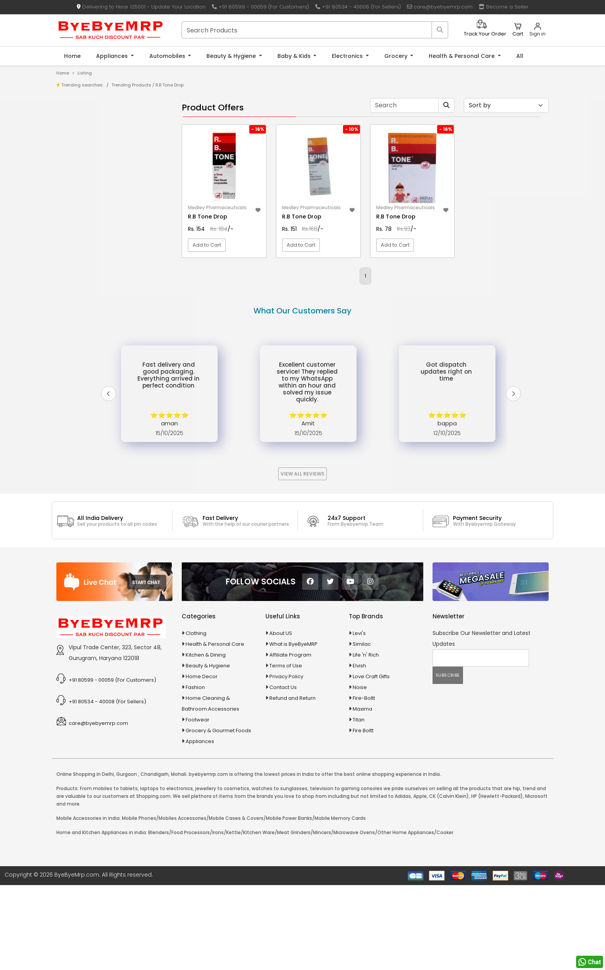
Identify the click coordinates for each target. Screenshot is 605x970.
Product (82, 123)
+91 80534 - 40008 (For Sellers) (358, 6)
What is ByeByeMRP (293, 729)
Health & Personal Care (462, 56)
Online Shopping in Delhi (85, 859)
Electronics (348, 56)
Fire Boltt (363, 815)
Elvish (359, 750)
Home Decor (202, 761)
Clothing (196, 718)
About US (280, 718)
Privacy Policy (286, 761)
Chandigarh (154, 859)
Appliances (112, 56)
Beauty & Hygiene (231, 56)
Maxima (362, 793)
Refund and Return (292, 783)
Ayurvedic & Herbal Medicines (104, 340)
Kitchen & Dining (206, 739)
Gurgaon (126, 859)
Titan (359, 804)
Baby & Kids (294, 56)
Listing (85, 73)
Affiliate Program (290, 739)
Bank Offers (87, 159)
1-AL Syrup (85, 189)
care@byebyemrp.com (440, 6)
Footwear (198, 804)
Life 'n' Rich (366, 739)
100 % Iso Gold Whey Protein (107, 237)
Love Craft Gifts (371, 761)
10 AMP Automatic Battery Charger (115, 201)
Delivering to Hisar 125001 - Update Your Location (141, 6)
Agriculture (80, 285)
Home (72, 56)
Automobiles (168, 56)
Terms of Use (285, 750)
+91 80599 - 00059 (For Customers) (260, 6)
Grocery (396, 56)
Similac (362, 729)
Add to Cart (207, 245)
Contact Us (283, 772)
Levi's (359, 718)
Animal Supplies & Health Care (104, 299)
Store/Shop (87, 135)
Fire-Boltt (364, 783)
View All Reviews (302, 558)
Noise (360, 772)
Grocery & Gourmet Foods (218, 815)
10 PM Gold (86, 225)
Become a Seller (504, 6)
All (519, 56)
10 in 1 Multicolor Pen (97, 213)
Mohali (178, 859)
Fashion (195, 772)
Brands (81, 147)
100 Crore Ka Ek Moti (97, 249)
